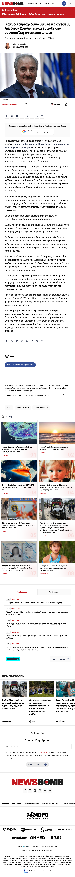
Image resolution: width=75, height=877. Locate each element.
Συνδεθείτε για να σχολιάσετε (20, 365)
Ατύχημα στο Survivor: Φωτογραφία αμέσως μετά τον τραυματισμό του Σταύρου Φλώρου (53, 568)
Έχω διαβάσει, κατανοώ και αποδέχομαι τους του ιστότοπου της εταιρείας (37, 752)
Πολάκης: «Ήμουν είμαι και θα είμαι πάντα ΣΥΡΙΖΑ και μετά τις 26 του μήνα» (36, 625)
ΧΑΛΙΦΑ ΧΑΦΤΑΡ (23, 408)
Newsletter (22, 395)
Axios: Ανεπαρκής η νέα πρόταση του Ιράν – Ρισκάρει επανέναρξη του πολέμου (36, 636)
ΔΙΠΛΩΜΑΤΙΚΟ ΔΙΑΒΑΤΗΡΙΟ (11, 104)
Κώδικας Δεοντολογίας (50, 803)
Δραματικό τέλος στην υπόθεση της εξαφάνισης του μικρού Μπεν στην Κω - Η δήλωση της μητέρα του (56, 487)
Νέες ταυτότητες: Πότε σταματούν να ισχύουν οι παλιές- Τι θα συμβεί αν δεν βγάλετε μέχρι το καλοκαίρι (17, 568)
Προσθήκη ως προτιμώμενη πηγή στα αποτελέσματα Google (36, 132)
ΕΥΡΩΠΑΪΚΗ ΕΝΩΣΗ (41, 408)
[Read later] (72, 104)
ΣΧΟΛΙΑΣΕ (56, 104)
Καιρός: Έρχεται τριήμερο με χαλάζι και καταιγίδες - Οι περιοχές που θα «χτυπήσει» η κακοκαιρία (17, 449)
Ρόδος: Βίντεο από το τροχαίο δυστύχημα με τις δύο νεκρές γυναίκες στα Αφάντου (13, 704)
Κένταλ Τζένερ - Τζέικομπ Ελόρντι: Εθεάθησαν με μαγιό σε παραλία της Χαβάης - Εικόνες (37, 613)
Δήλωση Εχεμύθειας (32, 803)
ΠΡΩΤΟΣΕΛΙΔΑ (49, 4)
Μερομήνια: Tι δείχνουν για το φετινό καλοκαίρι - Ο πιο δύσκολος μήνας (54, 448)
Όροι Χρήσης (16, 803)
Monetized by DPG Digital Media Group (45, 846)
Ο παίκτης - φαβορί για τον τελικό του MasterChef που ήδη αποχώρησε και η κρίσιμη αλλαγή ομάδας (40, 707)
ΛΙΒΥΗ (9, 408)
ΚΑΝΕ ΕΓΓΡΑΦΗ (37, 764)
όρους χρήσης (43, 752)
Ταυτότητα (5, 803)
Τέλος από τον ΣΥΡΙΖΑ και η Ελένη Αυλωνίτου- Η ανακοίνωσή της (33, 14)
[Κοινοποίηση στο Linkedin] (32, 116)
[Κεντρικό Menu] (71, 3)
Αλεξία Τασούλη (19, 44)
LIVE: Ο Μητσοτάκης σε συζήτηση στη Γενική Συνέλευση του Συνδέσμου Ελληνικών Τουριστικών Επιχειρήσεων (37, 648)
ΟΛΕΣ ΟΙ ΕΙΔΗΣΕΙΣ (34, 4)
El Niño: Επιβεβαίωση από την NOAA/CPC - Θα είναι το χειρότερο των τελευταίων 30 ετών (18, 487)
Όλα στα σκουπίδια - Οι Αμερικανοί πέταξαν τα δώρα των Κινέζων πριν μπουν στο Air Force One (18, 525)
